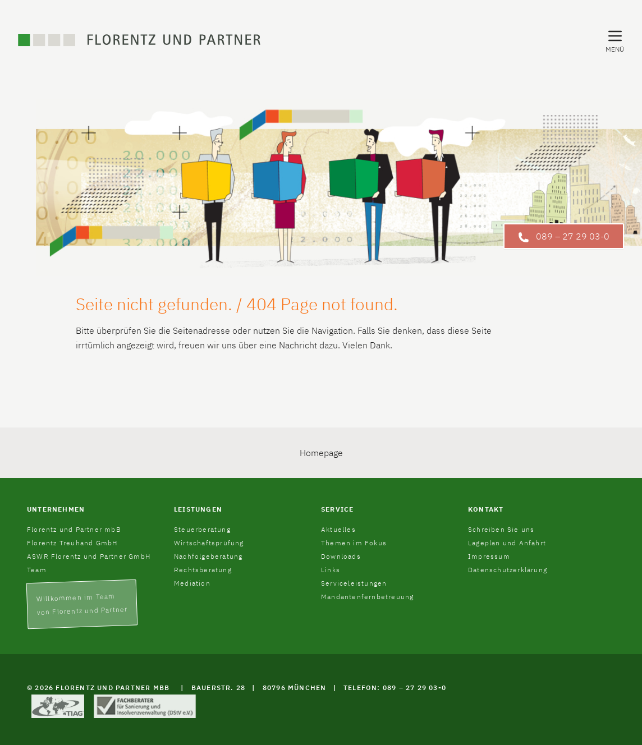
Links (330, 569)
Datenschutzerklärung (507, 569)
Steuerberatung (202, 529)
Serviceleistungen (354, 583)
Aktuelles (338, 529)
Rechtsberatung (203, 569)
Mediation (192, 583)
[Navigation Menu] (615, 40)
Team (37, 569)
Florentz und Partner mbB (74, 529)
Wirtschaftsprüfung (209, 543)
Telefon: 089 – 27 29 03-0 (394, 687)
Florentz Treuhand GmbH (72, 543)
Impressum (489, 556)
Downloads (341, 556)
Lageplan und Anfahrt (507, 543)
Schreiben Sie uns (501, 529)
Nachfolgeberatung (208, 556)
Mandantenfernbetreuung (367, 596)
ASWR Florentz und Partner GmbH (88, 556)
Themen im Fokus (354, 543)
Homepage (321, 452)
